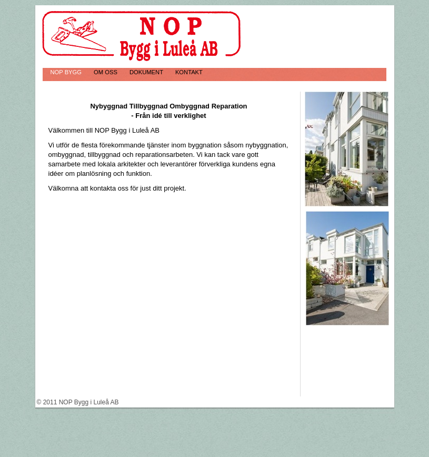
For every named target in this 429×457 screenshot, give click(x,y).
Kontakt (189, 72)
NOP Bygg (67, 72)
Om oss (106, 72)
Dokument (147, 72)
